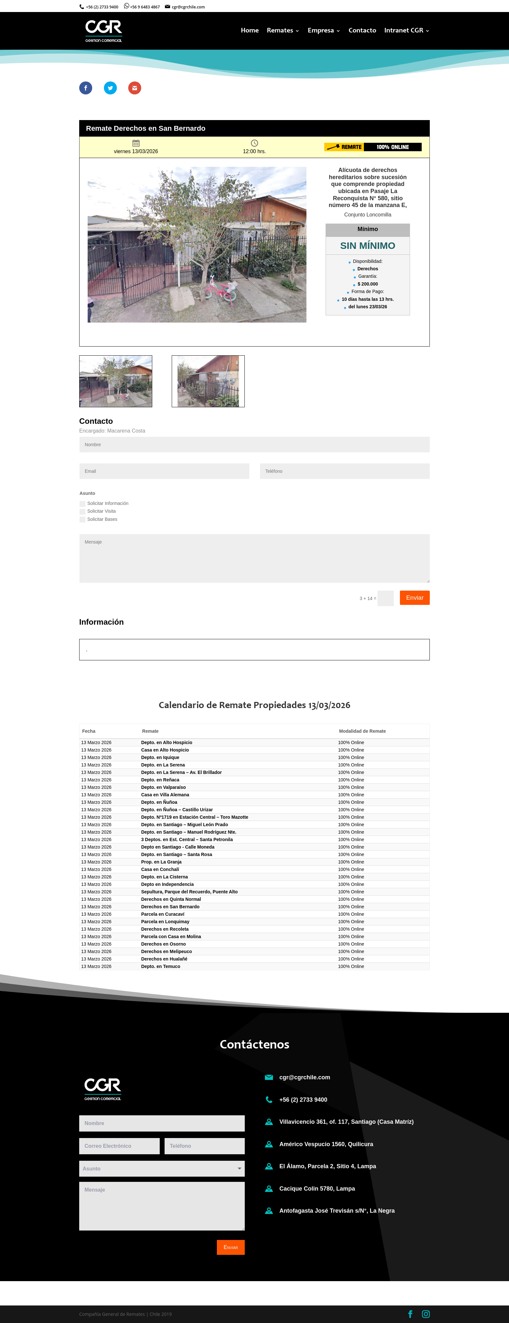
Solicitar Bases (99, 519)
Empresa (321, 31)
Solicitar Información (104, 504)
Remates (280, 31)
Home (250, 31)
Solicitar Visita (98, 511)
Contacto (362, 31)
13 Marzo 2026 (96, 742)
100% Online (351, 742)
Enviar (415, 597)
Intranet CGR (403, 31)
